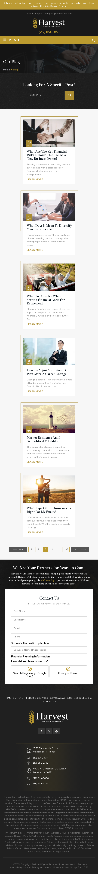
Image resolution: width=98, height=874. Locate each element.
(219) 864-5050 (49, 32)
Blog (69, 698)
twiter (49, 731)
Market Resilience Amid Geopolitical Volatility (43, 439)
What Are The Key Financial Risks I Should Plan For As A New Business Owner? (47, 155)
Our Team (18, 698)
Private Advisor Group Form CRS (71, 867)
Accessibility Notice (19, 867)
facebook (41, 731)
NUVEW (14, 864)
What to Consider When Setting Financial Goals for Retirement (46, 299)
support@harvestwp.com (58, 14)
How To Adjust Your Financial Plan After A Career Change (47, 372)
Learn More (35, 179)
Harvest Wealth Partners (74, 864)
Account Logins (34, 14)
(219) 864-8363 (40, 763)
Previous (18, 549)
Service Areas (57, 698)
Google (56, 731)
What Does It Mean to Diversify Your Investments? (49, 227)
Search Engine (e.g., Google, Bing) (30, 675)
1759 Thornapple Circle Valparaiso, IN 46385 (45, 750)
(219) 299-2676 (40, 758)
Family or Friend (68, 673)
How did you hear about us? (29, 661)
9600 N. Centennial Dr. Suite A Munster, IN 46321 (49, 770)
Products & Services (36, 698)
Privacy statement (42, 867)
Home (8, 698)
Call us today (47, 580)
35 (67, 550)
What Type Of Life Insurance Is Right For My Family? (49, 510)
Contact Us (49, 702)
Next (80, 549)
